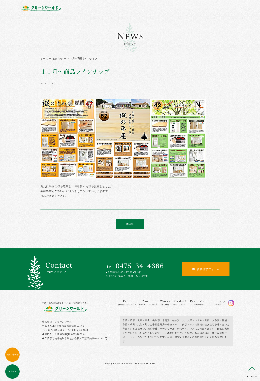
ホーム (44, 58)
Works (147, 8)
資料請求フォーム (206, 269)
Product (166, 8)
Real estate (188, 8)
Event (101, 8)
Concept (127, 8)
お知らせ (58, 58)
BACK (130, 224)
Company (210, 8)
